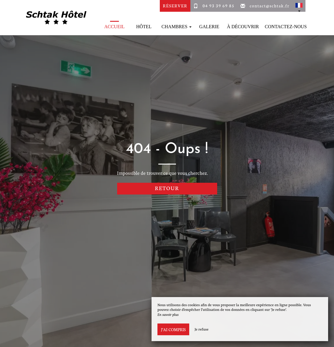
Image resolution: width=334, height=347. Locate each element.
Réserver (175, 6)
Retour (167, 188)
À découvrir (243, 26)
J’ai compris (173, 329)
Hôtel (144, 26)
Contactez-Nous (286, 26)
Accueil (114, 26)
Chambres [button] (177, 26)
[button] (299, 6)
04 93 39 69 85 (218, 6)
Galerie (209, 26)
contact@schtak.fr (269, 6)
